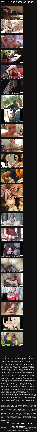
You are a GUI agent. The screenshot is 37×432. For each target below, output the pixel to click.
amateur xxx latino (5, 361)
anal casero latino (28, 363)
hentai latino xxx (25, 386)
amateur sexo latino (29, 360)
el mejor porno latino (26, 380)
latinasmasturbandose (13, 394)
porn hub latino (24, 410)
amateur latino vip (15, 358)
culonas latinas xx (23, 378)
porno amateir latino (32, 410)
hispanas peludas (17, 391)
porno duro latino (15, 413)
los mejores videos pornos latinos (17, 400)
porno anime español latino (28, 412)
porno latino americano (7, 416)
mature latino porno (5, 402)
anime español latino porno (15, 366)
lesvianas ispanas (29, 397)
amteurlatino (11, 363)
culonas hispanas (15, 378)
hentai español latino (5, 386)
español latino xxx (25, 407)
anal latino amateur (12, 364)
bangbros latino (12, 372)
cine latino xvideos (19, 375)
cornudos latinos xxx (5, 378)
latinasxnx (33, 394)
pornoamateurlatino (28, 418)
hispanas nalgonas (7, 391)
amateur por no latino (9, 360)
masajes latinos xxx (29, 400)
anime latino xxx (16, 367)
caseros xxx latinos (10, 375)
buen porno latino (27, 374)
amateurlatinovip (14, 361)
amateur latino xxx (24, 358)
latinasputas (22, 394)
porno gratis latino (27, 414)
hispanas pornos (25, 391)
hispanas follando (19, 389)
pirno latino (8, 410)
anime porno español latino (7, 369)
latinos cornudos (10, 395)
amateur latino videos (6, 358)
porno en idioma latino (25, 413)
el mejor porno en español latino (13, 380)
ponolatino (13, 410)
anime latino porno (8, 367)
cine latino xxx (28, 375)
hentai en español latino (28, 385)
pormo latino (18, 410)
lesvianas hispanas (20, 397)
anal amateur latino (18, 363)
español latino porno (24, 381)
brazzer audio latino (5, 374)
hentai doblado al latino (17, 385)
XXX (1, 4)
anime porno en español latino (28, 367)
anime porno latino (18, 369)
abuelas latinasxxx (5, 356)
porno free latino (6, 414)
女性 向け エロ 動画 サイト (18, 430)
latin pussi (26, 392)
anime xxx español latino (20, 370)
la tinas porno (21, 392)
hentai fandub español (16, 386)
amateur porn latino (19, 360)
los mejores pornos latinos (17, 399)
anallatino (28, 364)
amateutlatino (21, 361)
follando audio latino (7, 383)
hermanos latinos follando (22, 388)
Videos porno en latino (13, 427)
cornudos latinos (28, 377)
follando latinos (28, 383)
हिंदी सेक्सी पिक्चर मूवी (29, 428)
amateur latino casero (30, 356)
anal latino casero (21, 364)
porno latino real (25, 417)
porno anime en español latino (15, 412)
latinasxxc (3, 395)
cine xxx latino (10, 377)
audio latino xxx (4, 372)
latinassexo (27, 394)
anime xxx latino (30, 370)
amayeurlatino (4, 363)
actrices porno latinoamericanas (17, 356)
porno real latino (32, 417)
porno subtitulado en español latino (8, 418)
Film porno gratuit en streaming (24, 427)
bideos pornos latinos (29, 372)
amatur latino (28, 361)
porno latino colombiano (17, 416)
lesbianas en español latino (20, 395)
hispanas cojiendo (10, 389)
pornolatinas (5, 420)
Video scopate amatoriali (12, 428)
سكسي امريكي (27, 430)
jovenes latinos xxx (12, 392)
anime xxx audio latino (28, 369)
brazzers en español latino (16, 374)
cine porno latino (28, 406)
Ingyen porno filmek (21, 428)
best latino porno (20, 372)
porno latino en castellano (28, 416)
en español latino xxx (14, 381)
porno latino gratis (11, 417)
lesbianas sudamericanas (10, 397)
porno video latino (19, 418)
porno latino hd (18, 417)
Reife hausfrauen (4, 427)
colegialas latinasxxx (18, 377)
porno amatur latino (5, 412)
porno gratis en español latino (17, 414)
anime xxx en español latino (7, 370)
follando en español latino (19, 383)
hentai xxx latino (11, 388)
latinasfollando (4, 394)
